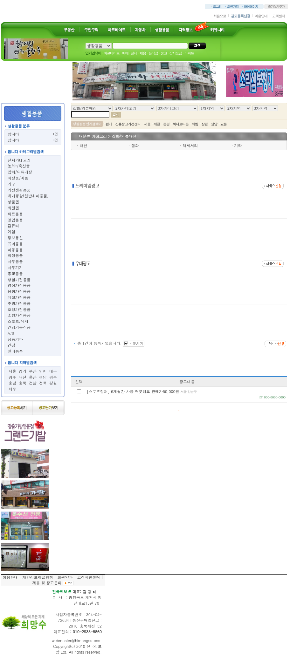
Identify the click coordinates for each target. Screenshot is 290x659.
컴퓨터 (13, 225)
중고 (164, 53)
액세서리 (190, 145)
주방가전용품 (19, 303)
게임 (11, 231)
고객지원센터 (88, 577)
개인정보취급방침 (37, 577)
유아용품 (15, 243)
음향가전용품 (19, 291)
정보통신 (15, 237)
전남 (33, 382)
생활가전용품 (19, 279)
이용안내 (261, 16)
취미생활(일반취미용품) (28, 195)
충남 (12, 382)
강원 (53, 382)
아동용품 (15, 249)
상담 (214, 124)
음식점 (153, 53)
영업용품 (15, 219)
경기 (22, 371)
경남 (43, 377)
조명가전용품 (19, 309)
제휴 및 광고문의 (46, 582)
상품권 (13, 201)
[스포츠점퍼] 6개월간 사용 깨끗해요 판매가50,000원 (142, 391)
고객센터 (278, 16)
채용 (143, 53)
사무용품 (15, 261)
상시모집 (175, 53)
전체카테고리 (19, 160)
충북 (22, 382)
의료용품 (15, 213)
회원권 (13, 207)
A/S (11, 333)
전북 (43, 382)
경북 (53, 377)
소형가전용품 (19, 315)
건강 (11, 345)
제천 (157, 124)
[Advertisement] (162, 186)
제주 (12, 388)
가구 (11, 184)
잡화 (135, 145)
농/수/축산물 (19, 165)
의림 (195, 124)
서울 (12, 371)
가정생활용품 (19, 190)
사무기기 (15, 267)
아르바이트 (112, 53)
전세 (134, 53)
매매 (125, 53)
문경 (166, 124)
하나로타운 (181, 124)
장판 (204, 124)
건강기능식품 (19, 327)
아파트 (189, 53)
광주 (12, 377)
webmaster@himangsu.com (77, 640)
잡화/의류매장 (20, 171)
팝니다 (13, 134)
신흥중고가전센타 (128, 124)
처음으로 (219, 16)
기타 (238, 145)
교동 (223, 124)
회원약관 (64, 577)
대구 (53, 371)
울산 (33, 377)
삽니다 (13, 140)
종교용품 (15, 273)
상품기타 (15, 339)
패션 (83, 145)
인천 (43, 371)
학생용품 (15, 255)
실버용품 (15, 351)
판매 (109, 124)
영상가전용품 (19, 285)
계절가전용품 (19, 297)
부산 (33, 371)
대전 (22, 377)
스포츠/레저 (18, 321)
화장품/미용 (18, 177)
